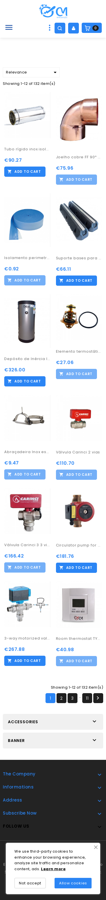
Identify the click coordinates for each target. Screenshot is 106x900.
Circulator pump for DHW (79, 545)
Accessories (23, 722)
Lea (45, 869)
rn (51, 869)
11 (87, 698)
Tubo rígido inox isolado (27, 149)
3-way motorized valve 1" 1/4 (27, 638)
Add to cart (27, 171)
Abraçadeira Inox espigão (27, 452)
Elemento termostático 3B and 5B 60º (79, 351)
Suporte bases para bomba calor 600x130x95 (79, 258)
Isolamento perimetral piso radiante (27, 257)
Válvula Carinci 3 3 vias (27, 545)
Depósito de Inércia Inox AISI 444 (27, 358)
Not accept (30, 883)
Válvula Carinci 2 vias (78, 452)
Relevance (32, 72)
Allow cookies (73, 883)
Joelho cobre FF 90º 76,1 (79, 157)
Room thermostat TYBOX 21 (79, 638)
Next (97, 698)
